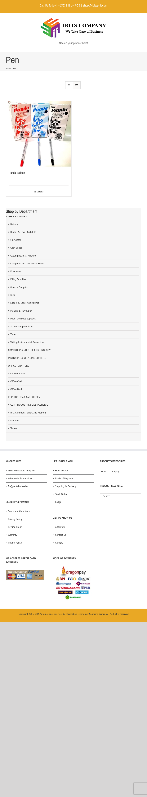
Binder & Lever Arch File (23, 232)
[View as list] (76, 85)
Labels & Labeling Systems (24, 302)
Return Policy (15, 542)
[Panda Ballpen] (38, 134)
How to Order (62, 470)
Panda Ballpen (17, 173)
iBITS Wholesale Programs (22, 470)
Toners (13, 428)
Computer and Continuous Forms (27, 263)
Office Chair (16, 381)
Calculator (15, 240)
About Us (60, 527)
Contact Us (60, 534)
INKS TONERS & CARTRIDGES (24, 397)
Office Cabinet (17, 373)
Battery (14, 224)
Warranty (12, 534)
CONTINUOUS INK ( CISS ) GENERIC (29, 404)
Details (40, 191)
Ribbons (14, 420)
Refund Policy (15, 527)
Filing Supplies (18, 279)
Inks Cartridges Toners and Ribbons (28, 412)
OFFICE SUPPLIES (17, 216)
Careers (59, 542)
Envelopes (15, 271)
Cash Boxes (16, 247)
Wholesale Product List (20, 478)
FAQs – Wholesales (18, 486)
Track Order (61, 494)
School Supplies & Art (21, 326)
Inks (12, 295)
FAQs (58, 502)
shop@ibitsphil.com (95, 5)
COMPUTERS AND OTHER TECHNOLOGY (29, 350)
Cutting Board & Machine (23, 255)
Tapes (13, 334)
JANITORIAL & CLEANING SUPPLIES (27, 358)
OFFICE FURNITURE (18, 365)
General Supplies (19, 287)
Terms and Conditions (19, 511)
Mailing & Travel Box (21, 310)
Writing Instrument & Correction (27, 342)
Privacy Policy (15, 519)
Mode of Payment (64, 478)
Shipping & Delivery (65, 486)
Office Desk (16, 389)
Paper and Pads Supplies (23, 318)
